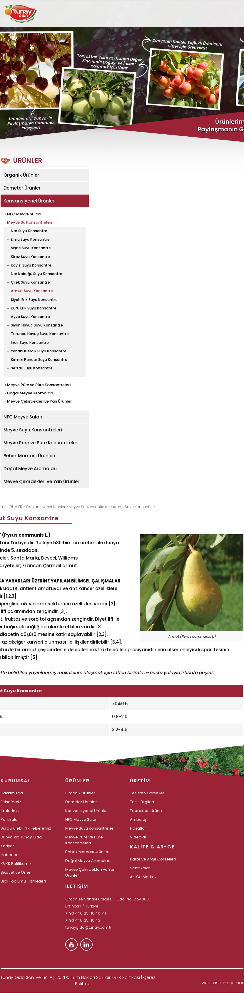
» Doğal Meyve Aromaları (28, 392)
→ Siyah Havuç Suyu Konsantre (34, 325)
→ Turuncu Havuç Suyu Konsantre (37, 333)
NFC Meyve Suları (23, 417)
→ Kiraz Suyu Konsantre (28, 256)
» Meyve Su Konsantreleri (28, 222)
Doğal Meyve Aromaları (30, 468)
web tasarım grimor (222, 983)
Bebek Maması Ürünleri (29, 456)
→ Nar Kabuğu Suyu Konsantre (34, 274)
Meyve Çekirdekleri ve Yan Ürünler (41, 481)
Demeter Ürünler (22, 188)
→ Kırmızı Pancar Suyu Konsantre (36, 359)
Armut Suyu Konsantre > (134, 506)
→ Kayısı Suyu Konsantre (28, 265)
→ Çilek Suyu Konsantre (28, 282)
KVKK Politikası (125, 977)
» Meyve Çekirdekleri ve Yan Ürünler (38, 400)
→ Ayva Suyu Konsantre (28, 316)
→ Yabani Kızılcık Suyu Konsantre (36, 351)
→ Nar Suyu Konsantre (26, 231)
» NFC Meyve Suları (22, 213)
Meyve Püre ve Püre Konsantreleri (41, 443)
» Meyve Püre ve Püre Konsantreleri (37, 384)
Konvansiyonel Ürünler (29, 201)
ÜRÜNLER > (16, 506)
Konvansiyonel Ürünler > (47, 506)
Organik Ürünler (21, 175)
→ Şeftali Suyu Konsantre (29, 368)
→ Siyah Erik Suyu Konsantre (32, 299)
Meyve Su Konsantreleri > (91, 506)
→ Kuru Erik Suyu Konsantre (31, 308)
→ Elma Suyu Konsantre (28, 239)
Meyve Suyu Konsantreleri (33, 430)
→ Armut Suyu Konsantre (29, 291)
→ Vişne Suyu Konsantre (28, 248)
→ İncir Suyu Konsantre (27, 342)
